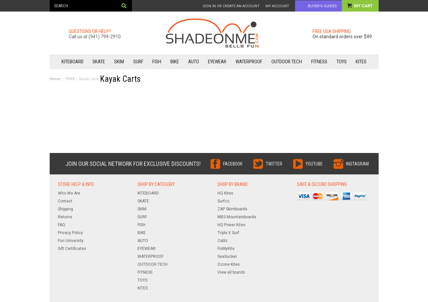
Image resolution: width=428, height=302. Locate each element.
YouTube (314, 163)
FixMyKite (226, 248)
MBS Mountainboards (236, 217)
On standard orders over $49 (342, 36)
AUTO (193, 62)
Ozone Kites (228, 264)
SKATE (98, 62)
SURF (138, 62)
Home (55, 79)
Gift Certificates (72, 248)
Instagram (357, 163)
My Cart (364, 5)
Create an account (241, 6)
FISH (156, 62)
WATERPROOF (249, 62)
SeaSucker (227, 256)
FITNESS (319, 62)
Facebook (232, 163)
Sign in (209, 6)
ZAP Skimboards (232, 209)
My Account (277, 6)
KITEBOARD (73, 62)
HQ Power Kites (231, 225)
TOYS (342, 62)
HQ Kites (225, 193)
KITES (361, 62)
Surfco (223, 201)
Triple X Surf (228, 232)
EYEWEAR (217, 62)
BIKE (174, 62)
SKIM (119, 62)
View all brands (231, 272)
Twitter (274, 163)
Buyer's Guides (322, 6)
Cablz (222, 240)
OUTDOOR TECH (286, 62)
